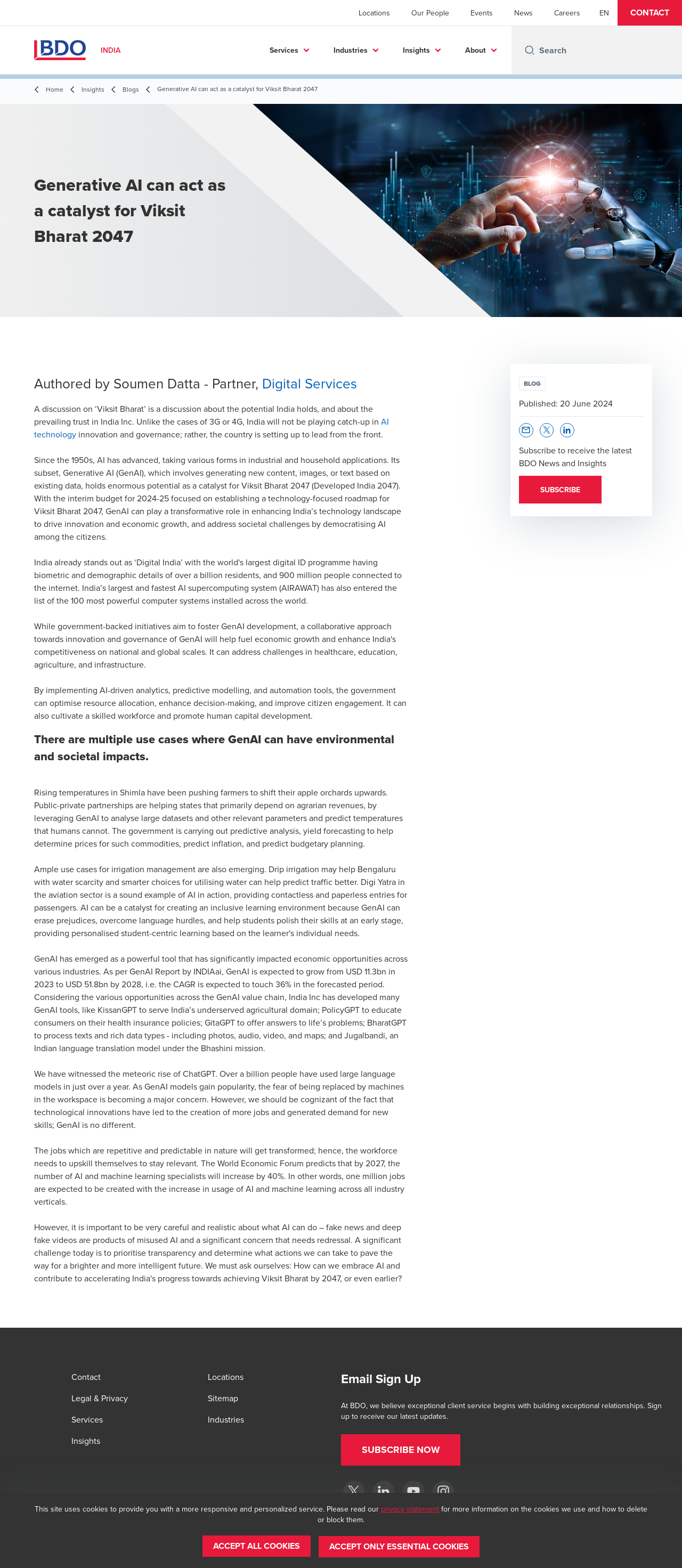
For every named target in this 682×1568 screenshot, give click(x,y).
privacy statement (410, 1509)
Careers (567, 12)
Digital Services (309, 383)
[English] (604, 13)
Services (284, 50)
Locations (374, 12)
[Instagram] (443, 1491)
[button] (650, 13)
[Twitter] (354, 1491)
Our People (430, 12)
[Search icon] (529, 50)
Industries (351, 50)
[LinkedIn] (383, 1491)
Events (481, 12)
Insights (416, 50)
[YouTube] (413, 1491)
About (475, 50)
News (523, 12)
